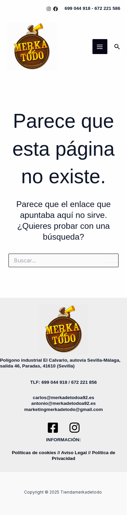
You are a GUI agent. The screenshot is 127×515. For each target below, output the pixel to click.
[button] (117, 46)
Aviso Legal (74, 452)
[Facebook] (55, 8)
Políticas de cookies (34, 452)
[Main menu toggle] (99, 46)
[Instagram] (48, 8)
